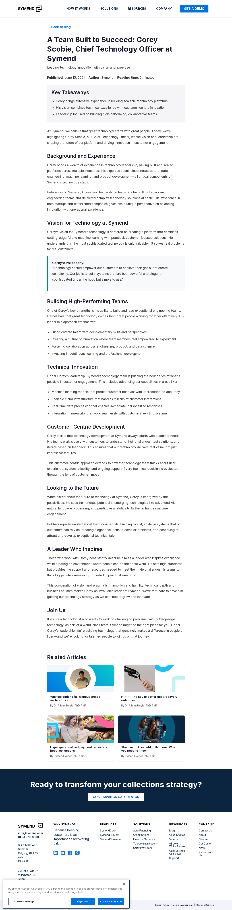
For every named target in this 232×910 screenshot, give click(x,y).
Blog (172, 830)
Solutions (109, 8)
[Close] (124, 903)
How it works (78, 8)
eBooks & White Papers (177, 845)
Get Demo (205, 843)
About (202, 834)
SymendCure (108, 830)
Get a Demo (194, 8)
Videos (173, 839)
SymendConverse (111, 839)
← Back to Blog (59, 27)
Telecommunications (145, 843)
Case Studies (177, 834)
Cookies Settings (205, 905)
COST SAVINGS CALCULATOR (116, 797)
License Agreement (182, 905)
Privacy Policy (162, 905)
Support (174, 858)
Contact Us (205, 830)
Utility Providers (142, 847)
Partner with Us (206, 854)
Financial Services (144, 839)
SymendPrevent (109, 834)
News (202, 847)
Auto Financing (142, 830)
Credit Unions (141, 834)
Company (164, 8)
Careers (203, 839)
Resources (137, 8)
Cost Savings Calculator (177, 852)
